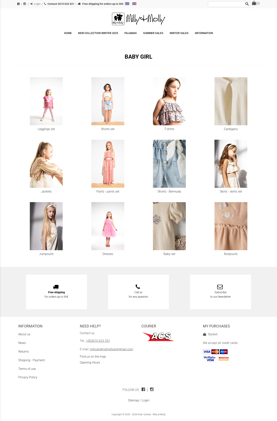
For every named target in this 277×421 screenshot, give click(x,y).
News (22, 343)
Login (35, 4)
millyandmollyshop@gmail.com (111, 349)
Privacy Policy (27, 377)
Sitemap (133, 400)
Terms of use (27, 369)
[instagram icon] (152, 390)
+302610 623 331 (98, 341)
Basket (210, 334)
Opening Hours (90, 362)
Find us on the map (93, 356)
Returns (23, 351)
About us (24, 334)
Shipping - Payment (31, 360)
